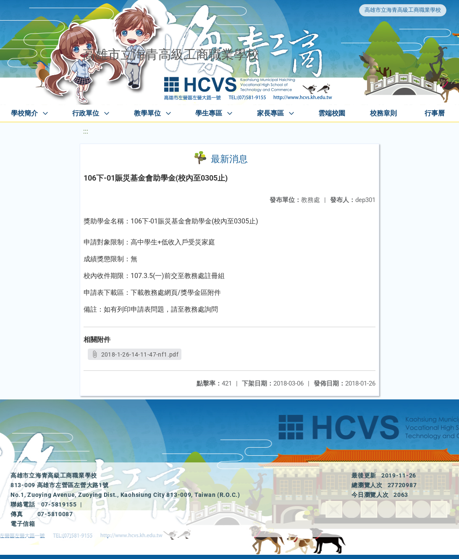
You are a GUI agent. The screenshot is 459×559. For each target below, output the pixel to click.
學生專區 (208, 113)
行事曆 (435, 113)
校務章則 (383, 113)
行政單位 (85, 113)
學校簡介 (24, 113)
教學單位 (147, 113)
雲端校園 (331, 113)
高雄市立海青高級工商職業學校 (403, 10)
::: (85, 131)
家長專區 (270, 113)
